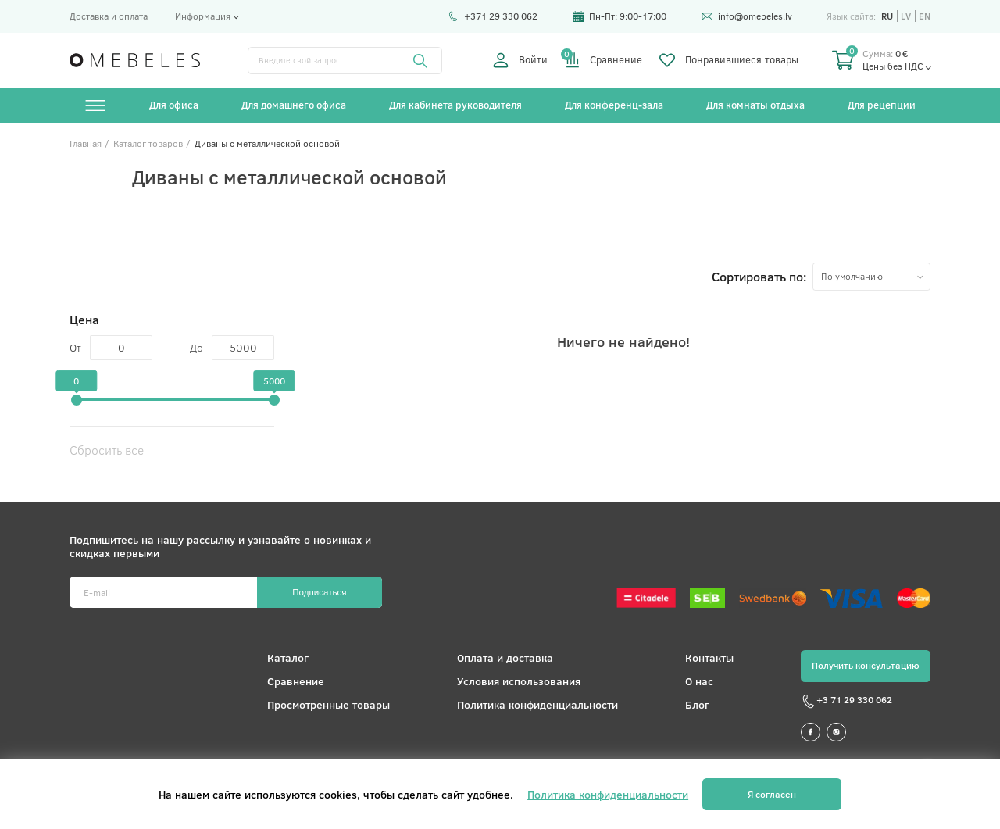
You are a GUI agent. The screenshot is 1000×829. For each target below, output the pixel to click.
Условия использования (518, 681)
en (924, 16)
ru (887, 16)
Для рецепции (882, 105)
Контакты (709, 657)
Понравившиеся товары (728, 60)
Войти (520, 60)
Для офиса (173, 105)
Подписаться (319, 592)
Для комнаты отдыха (755, 105)
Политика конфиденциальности (537, 704)
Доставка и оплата (109, 15)
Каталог (288, 657)
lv (906, 16)
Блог (697, 704)
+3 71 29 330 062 (846, 701)
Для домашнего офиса (293, 105)
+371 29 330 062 (493, 15)
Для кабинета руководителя (455, 105)
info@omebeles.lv (747, 15)
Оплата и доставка (505, 657)
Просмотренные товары (328, 704)
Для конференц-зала (614, 105)
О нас (699, 681)
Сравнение (603, 60)
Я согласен (772, 794)
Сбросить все (107, 449)
